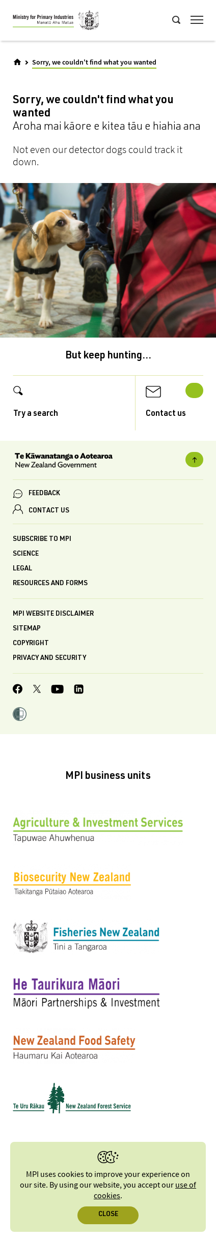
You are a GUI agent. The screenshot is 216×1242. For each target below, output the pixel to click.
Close (108, 1214)
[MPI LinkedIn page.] (79, 690)
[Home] (17, 62)
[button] (19, 715)
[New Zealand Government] (108, 461)
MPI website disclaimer (53, 614)
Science (26, 554)
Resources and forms (50, 584)
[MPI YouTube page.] (57, 690)
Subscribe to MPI (42, 539)
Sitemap (27, 629)
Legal (22, 569)
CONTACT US (49, 511)
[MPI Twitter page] (37, 690)
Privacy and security (49, 658)
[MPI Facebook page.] (18, 690)
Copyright (31, 644)
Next (194, 390)
